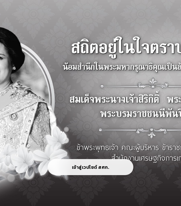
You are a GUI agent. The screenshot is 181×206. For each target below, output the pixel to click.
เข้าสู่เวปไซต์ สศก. (90, 167)
